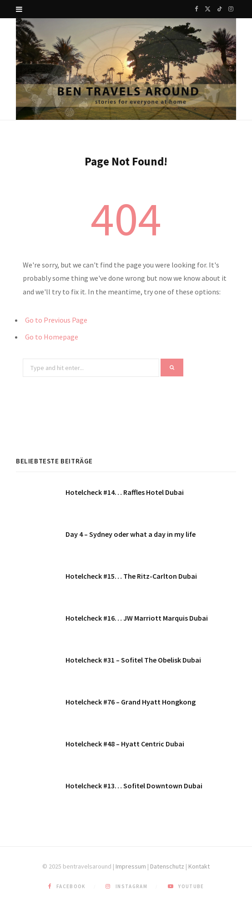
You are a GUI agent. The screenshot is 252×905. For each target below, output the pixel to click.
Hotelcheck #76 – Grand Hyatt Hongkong (131, 701)
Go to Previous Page (56, 319)
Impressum (131, 866)
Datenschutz (167, 866)
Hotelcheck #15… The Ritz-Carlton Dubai (131, 576)
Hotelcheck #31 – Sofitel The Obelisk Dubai (133, 659)
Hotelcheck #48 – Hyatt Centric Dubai (125, 743)
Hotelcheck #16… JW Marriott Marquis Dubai (137, 617)
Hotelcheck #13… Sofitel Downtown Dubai (134, 785)
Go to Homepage (51, 336)
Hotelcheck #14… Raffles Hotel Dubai (125, 492)
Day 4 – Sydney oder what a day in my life (131, 534)
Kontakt (199, 866)
